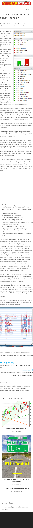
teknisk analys (4, 355)
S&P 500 (29, 354)
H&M (6, 354)
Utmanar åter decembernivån (16, 429)
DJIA (29, 352)
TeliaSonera (11, 355)
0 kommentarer (21, 26)
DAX (20, 352)
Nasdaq (20, 354)
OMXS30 (24, 354)
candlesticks (8, 352)
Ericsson (2, 354)
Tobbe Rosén (6, 23)
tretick (24, 355)
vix (32, 355)
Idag (11, 26)
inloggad (12, 507)
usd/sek (29, 355)
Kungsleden (14, 354)
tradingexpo (18, 355)
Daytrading (24, 352)
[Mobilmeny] (28, 10)
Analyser (5, 26)
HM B (9, 354)
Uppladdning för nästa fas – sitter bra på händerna (16, 480)
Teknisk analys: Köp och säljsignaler (16, 488)
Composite (15, 352)
